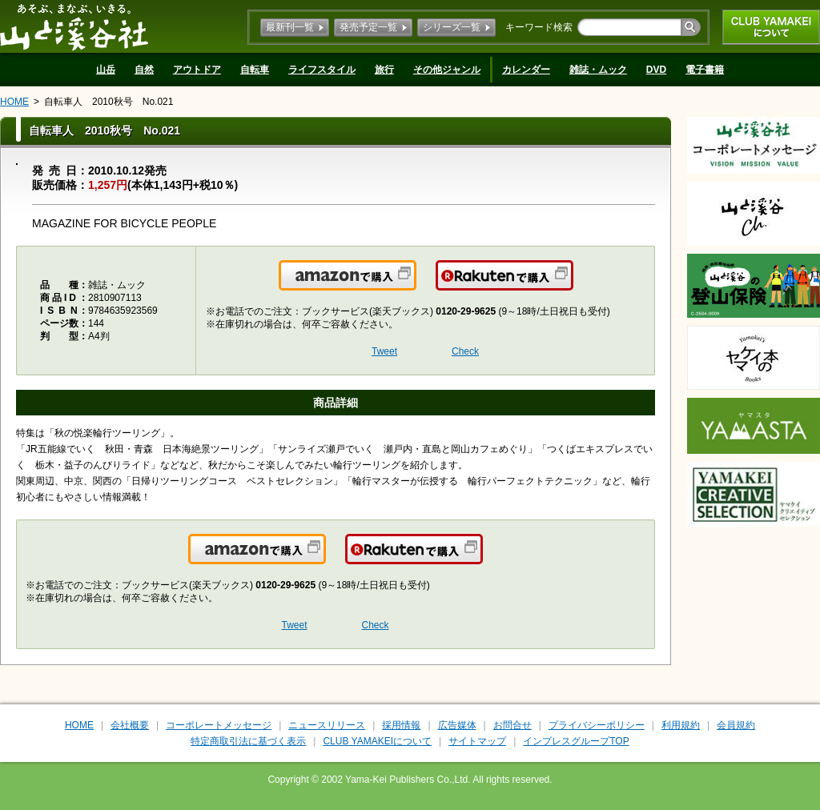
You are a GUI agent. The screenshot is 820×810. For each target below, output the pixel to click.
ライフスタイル (322, 69)
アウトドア (197, 69)
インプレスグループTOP (576, 741)
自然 (144, 69)
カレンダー (526, 69)
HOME (14, 101)
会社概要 (130, 725)
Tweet (384, 351)
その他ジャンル (446, 69)
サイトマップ (477, 741)
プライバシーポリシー (597, 725)
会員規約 (736, 725)
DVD (656, 69)
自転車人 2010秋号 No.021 (108, 101)
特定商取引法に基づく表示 (248, 741)
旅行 (384, 69)
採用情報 (401, 725)
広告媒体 (457, 725)
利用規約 (680, 725)
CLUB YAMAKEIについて (771, 27)
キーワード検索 (539, 27)
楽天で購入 (572, 285)
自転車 (254, 69)
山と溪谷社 (74, 26)
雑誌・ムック (598, 69)
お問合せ (512, 725)
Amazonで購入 (415, 285)
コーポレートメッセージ (218, 725)
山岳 (105, 69)
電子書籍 (704, 69)
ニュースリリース (326, 725)
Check (465, 351)
